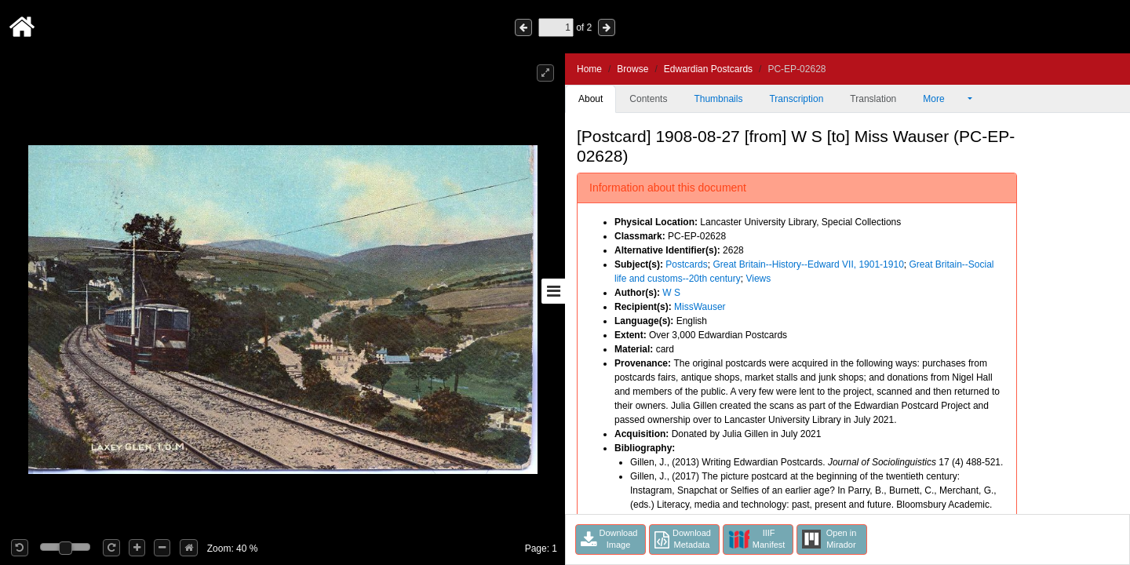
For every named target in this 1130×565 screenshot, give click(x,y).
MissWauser (700, 306)
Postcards (686, 264)
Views (758, 278)
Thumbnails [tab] (718, 98)
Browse (632, 69)
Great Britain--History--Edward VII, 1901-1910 (808, 264)
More (944, 98)
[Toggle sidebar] (553, 291)
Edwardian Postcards (708, 69)
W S (671, 292)
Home (589, 69)
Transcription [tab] (796, 98)
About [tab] (590, 98)
